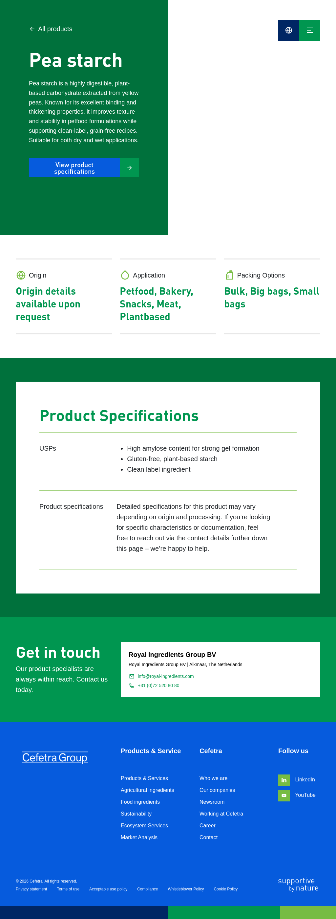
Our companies (217, 790)
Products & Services (144, 778)
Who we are (213, 778)
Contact (209, 837)
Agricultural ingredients (147, 790)
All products (51, 29)
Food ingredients (140, 802)
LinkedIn (296, 779)
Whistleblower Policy (186, 889)
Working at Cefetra (221, 814)
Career (208, 825)
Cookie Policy (226, 889)
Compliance (147, 889)
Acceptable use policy (108, 889)
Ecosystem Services (144, 825)
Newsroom (212, 802)
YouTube (297, 795)
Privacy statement (31, 889)
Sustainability (136, 814)
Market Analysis (139, 837)
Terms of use (68, 889)
